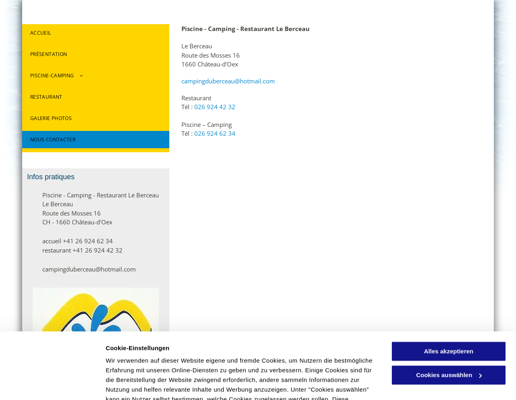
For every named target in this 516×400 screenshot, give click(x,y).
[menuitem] (95, 35)
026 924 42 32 (214, 107)
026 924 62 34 (214, 133)
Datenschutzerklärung (198, 362)
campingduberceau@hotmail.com (228, 81)
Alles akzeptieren (449, 294)
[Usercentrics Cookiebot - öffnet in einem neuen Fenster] (52, 384)
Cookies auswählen (134, 384)
